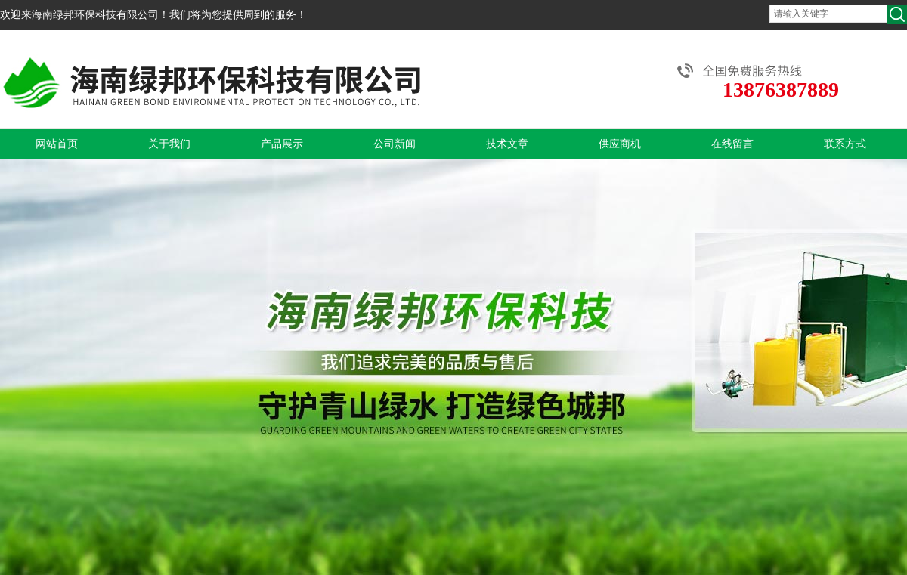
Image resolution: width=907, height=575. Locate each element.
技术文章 (507, 144)
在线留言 (732, 144)
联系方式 (845, 144)
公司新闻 (394, 144)
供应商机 (620, 144)
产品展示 (282, 144)
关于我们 (169, 144)
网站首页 (57, 144)
